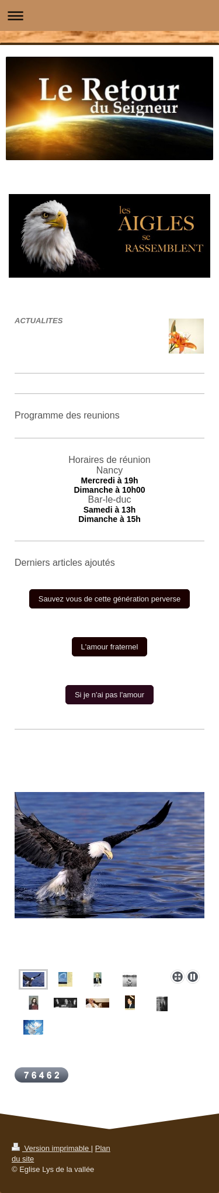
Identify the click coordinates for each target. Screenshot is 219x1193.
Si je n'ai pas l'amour (109, 694)
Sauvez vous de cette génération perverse (110, 598)
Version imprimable (51, 1148)
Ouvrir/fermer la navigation (109, 15)
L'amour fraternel (109, 646)
